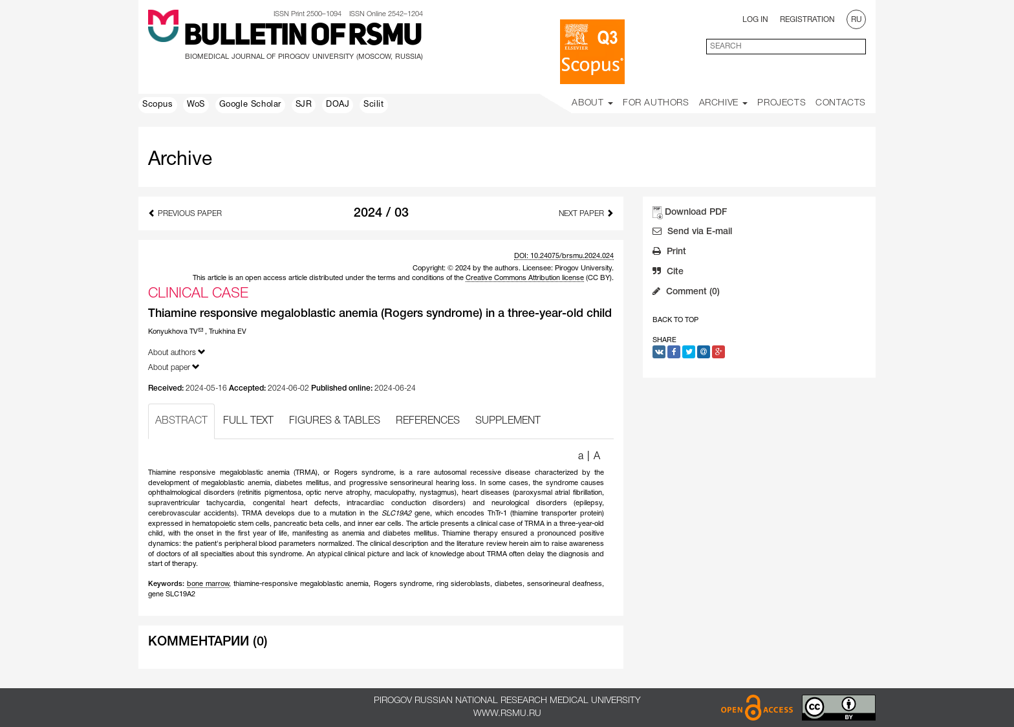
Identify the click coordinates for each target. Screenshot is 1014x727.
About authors (177, 352)
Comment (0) (686, 293)
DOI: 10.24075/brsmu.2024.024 (564, 256)
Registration (807, 19)
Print (669, 252)
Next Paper (586, 213)
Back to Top (675, 320)
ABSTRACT (181, 421)
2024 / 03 (381, 213)
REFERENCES (428, 421)
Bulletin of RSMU (303, 37)
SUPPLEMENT (508, 421)
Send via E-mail (692, 232)
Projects (781, 103)
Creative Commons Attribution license (525, 278)
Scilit (373, 105)
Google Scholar (250, 105)
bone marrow (208, 584)
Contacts (840, 103)
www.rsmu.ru (507, 714)
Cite (668, 272)
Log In (755, 19)
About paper (174, 367)
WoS (196, 105)
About (592, 103)
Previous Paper (185, 213)
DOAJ (337, 105)
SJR (304, 105)
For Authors (656, 103)
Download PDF (696, 212)
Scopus (157, 105)
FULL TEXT (248, 421)
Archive (723, 103)
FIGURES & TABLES (334, 421)
